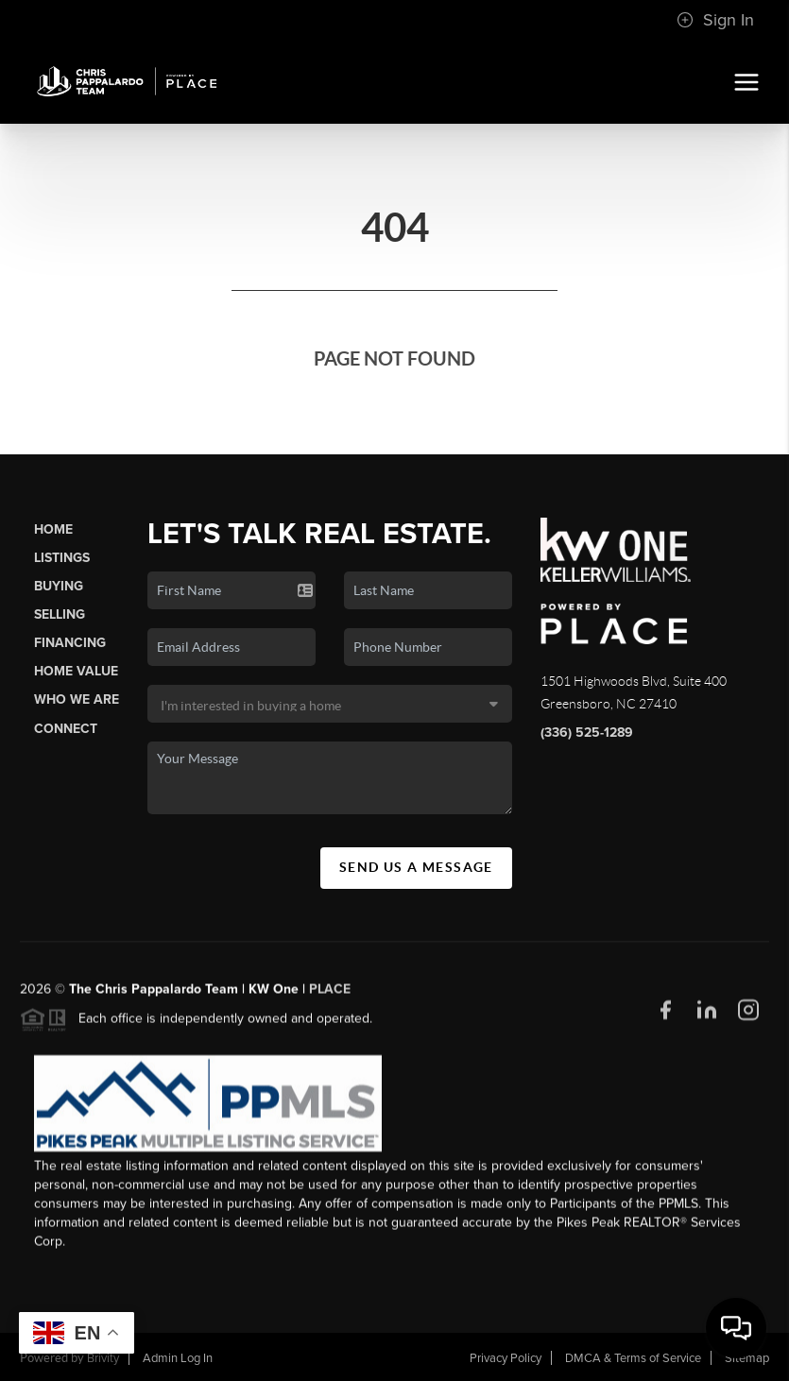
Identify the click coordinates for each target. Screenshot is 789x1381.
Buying (58, 586)
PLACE (330, 996)
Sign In (715, 19)
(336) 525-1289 (586, 733)
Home (53, 529)
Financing (70, 643)
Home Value (76, 671)
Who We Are (76, 699)
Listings (62, 558)
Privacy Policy (505, 1358)
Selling (59, 614)
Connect (65, 729)
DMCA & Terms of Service (633, 1358)
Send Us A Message (416, 867)
